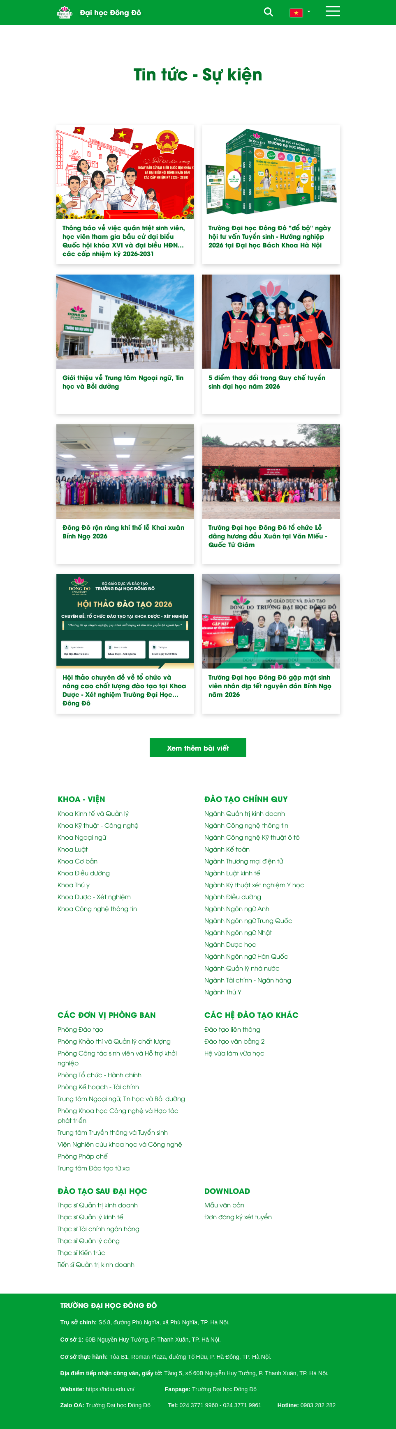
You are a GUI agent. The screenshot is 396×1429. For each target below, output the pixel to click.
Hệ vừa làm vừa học (234, 1053)
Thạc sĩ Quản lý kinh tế (90, 1216)
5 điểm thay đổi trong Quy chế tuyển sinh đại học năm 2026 (266, 381)
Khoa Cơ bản (77, 860)
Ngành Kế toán (227, 849)
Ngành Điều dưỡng (232, 896)
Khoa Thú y (74, 884)
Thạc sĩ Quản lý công (89, 1240)
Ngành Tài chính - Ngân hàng (247, 980)
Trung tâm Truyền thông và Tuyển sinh (113, 1132)
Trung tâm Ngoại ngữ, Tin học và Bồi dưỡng (121, 1098)
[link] (110, 1388)
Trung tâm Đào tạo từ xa (94, 1167)
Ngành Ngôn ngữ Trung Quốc (248, 920)
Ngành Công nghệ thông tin (246, 825)
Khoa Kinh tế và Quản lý (93, 813)
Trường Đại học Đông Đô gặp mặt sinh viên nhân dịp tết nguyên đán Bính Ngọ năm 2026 (269, 685)
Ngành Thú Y (222, 991)
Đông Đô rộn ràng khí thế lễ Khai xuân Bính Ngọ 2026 (123, 531)
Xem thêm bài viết (198, 747)
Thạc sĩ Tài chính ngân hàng (98, 1228)
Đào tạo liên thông (232, 1029)
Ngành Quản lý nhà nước (242, 968)
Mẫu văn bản (224, 1204)
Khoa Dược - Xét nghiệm (94, 896)
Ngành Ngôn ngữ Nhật (238, 932)
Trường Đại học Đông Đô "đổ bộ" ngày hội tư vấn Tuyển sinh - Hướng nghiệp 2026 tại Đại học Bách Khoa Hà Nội (269, 236)
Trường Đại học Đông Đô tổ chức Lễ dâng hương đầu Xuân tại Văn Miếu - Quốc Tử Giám (267, 536)
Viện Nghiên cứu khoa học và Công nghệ (120, 1144)
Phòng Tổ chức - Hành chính (99, 1074)
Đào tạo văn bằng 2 (234, 1041)
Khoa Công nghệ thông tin (97, 908)
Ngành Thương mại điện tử (243, 860)
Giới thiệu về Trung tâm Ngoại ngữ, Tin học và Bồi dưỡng (123, 381)
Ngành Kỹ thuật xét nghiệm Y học (254, 884)
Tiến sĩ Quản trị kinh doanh (96, 1264)
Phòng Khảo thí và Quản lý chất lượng (114, 1041)
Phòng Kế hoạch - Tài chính (98, 1086)
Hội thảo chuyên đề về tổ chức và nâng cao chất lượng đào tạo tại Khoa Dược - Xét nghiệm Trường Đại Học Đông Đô (124, 690)
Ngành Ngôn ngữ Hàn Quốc (246, 956)
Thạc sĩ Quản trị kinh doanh (98, 1204)
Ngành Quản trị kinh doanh (244, 813)
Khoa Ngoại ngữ (82, 837)
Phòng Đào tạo (80, 1029)
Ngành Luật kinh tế (232, 872)
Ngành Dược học (230, 944)
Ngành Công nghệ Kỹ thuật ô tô (252, 837)
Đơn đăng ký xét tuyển (238, 1216)
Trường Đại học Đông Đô (224, 1389)
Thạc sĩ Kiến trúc (81, 1252)
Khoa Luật (73, 849)
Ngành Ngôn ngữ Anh (236, 908)
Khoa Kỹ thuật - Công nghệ (98, 825)
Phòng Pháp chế (83, 1156)
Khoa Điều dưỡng (84, 872)
